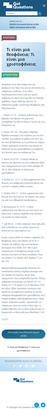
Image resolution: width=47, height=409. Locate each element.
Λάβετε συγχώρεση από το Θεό (22, 27)
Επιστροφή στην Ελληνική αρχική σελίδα (23, 334)
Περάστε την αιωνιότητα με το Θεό (24, 24)
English (5, 319)
